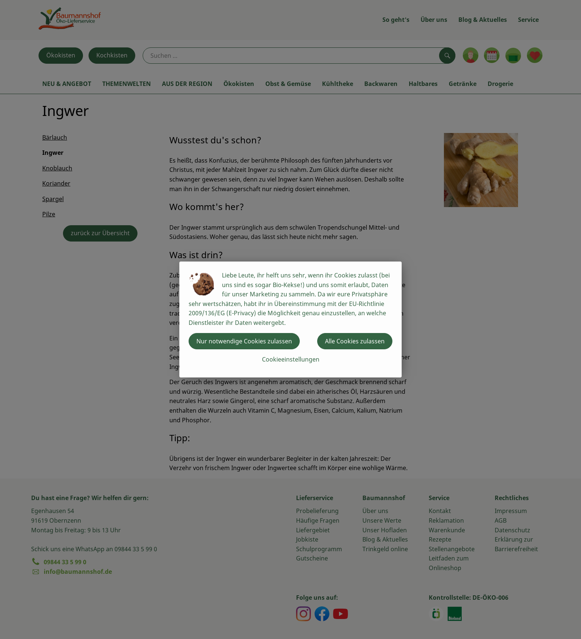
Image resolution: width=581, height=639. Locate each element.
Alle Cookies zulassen (355, 341)
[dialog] (290, 319)
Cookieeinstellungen (290, 359)
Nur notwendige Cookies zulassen (244, 341)
